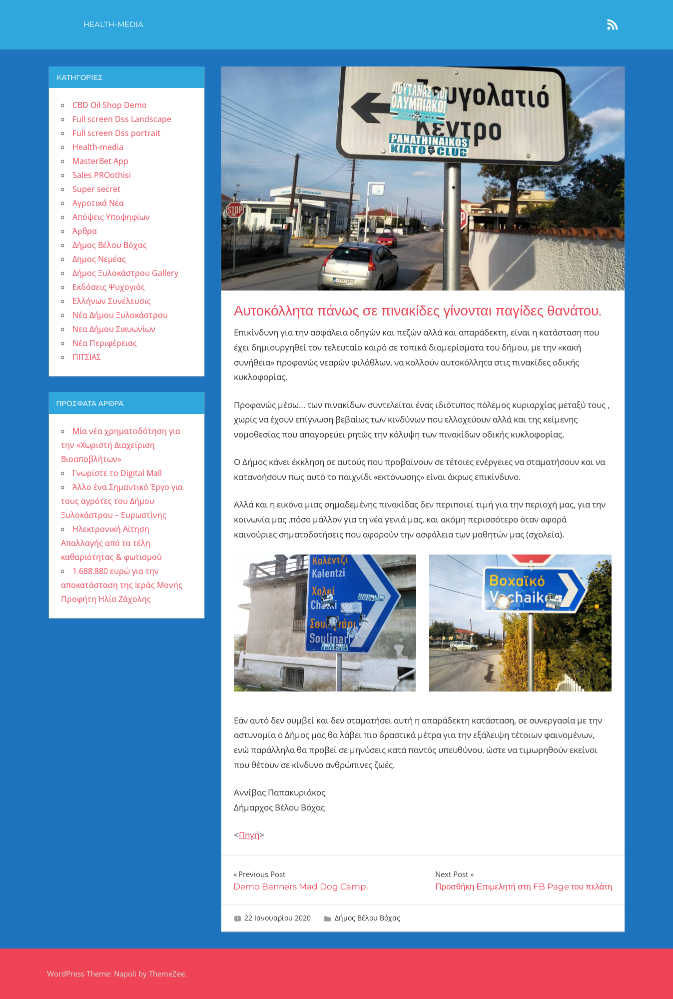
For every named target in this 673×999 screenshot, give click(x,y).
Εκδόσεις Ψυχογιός (108, 287)
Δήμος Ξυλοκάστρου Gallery (125, 273)
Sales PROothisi (101, 175)
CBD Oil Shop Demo (109, 105)
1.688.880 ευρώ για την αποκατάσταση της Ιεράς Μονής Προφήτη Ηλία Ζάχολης (121, 585)
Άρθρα (84, 231)
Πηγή (249, 834)
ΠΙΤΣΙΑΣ (86, 357)
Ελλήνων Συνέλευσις (111, 301)
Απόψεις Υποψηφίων (111, 217)
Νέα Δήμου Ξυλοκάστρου (120, 315)
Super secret (96, 189)
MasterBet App (100, 161)
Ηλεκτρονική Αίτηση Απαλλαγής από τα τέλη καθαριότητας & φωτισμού (111, 543)
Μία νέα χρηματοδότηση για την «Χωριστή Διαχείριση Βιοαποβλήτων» (120, 445)
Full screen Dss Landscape (121, 119)
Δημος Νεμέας (99, 259)
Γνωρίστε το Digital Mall (117, 473)
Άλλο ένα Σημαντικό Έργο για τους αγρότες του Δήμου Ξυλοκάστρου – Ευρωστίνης (122, 501)
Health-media (113, 24)
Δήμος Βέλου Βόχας (367, 917)
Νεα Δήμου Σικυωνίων (113, 329)
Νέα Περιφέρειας (104, 343)
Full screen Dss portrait (116, 133)
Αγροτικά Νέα (98, 203)
